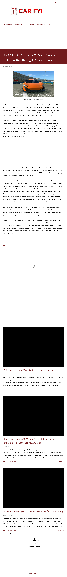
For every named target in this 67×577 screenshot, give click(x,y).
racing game (34, 242)
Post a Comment (12, 389)
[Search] (56, 2)
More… (51, 24)
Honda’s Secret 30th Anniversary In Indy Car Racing (33, 511)
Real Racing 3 (41, 242)
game (24, 242)
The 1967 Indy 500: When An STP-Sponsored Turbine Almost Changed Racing (29, 441)
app (10, 242)
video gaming (54, 242)
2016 (8, 242)
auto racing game (16, 242)
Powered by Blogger (33, 573)
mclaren (28, 242)
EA (22, 242)
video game (48, 242)
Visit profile (35, 549)
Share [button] (4, 245)
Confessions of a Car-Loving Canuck (14, 24)
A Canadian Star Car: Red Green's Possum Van (29, 370)
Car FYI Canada (34, 546)
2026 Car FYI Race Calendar (37, 24)
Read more (61, 389)
